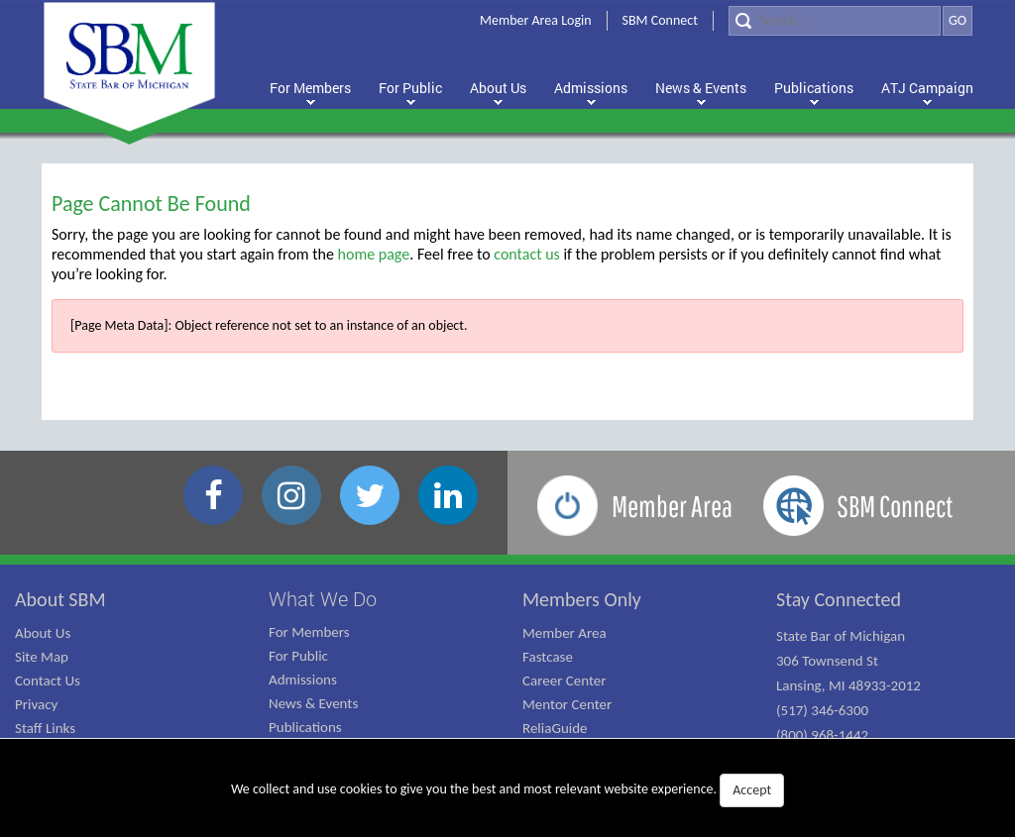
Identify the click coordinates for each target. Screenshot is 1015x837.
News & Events (313, 703)
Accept (752, 790)
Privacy (36, 704)
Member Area (564, 633)
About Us (42, 633)
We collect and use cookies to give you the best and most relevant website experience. (507, 790)
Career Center (564, 680)
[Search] (835, 21)
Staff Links (45, 728)
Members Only (581, 599)
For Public (298, 656)
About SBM (60, 599)
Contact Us (47, 680)
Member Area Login (536, 20)
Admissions (303, 679)
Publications (305, 727)
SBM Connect (660, 20)
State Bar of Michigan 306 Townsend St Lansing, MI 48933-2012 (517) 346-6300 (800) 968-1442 (848, 685)
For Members (309, 632)
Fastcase (547, 657)
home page (374, 254)
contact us (527, 254)
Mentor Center (567, 704)
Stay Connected (838, 599)
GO (957, 20)
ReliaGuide (555, 728)
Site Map (41, 657)
